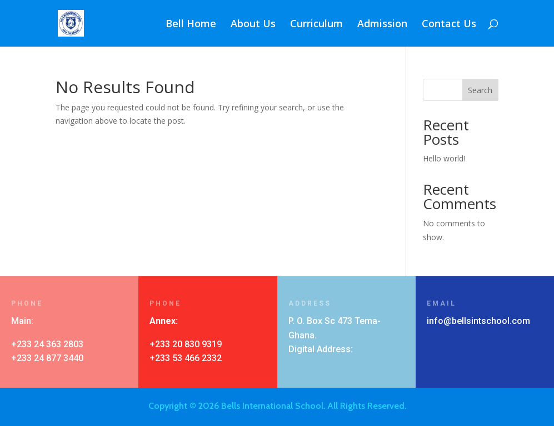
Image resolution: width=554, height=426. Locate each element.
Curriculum (316, 24)
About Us (253, 24)
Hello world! (444, 158)
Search (480, 90)
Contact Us (449, 24)
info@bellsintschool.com (478, 321)
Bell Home (191, 24)
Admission (382, 24)
